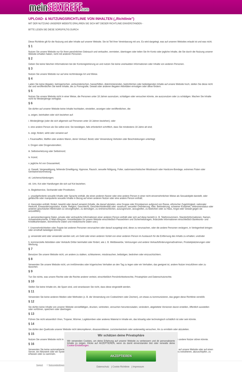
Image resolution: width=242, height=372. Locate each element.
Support (39, 365)
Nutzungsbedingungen (58, 365)
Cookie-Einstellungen (77, 345)
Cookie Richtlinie (121, 366)
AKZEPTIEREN (121, 356)
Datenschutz (103, 366)
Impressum (138, 366)
